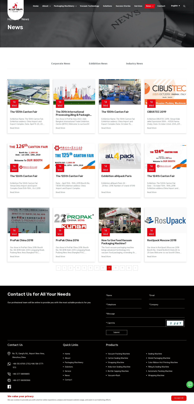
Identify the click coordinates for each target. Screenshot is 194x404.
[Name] (123, 296)
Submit (116, 333)
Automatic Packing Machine (160, 372)
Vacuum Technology (89, 6)
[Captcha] (136, 324)
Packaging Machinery (64, 6)
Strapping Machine (116, 363)
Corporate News (59, 64)
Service (68, 372)
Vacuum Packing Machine (119, 355)
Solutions (107, 6)
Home (35, 6)
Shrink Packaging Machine (159, 359)
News (148, 6)
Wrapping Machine (156, 376)
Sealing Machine (155, 355)
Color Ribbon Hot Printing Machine (163, 363)
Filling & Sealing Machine (158, 368)
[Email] (167, 296)
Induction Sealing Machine (119, 368)
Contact (161, 6)
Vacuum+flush (114, 376)
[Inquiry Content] (145, 315)
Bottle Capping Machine (118, 372)
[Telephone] (123, 305)
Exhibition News (98, 64)
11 (122, 269)
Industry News (136, 64)
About (45, 6)
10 (116, 269)
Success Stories (123, 6)
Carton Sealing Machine (118, 359)
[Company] (167, 305)
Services (138, 6)
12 (129, 269)
